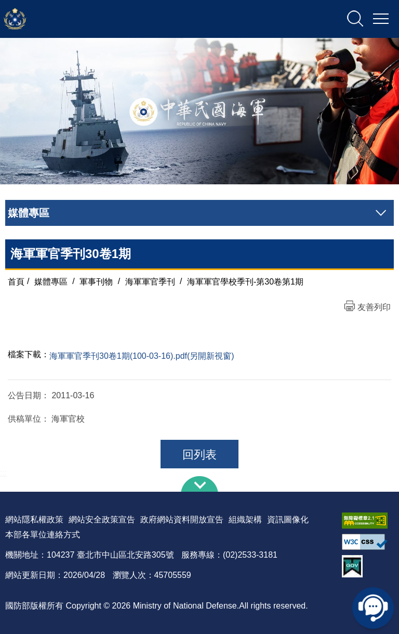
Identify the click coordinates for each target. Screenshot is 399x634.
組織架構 (245, 519)
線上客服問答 (373, 608)
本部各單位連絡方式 (42, 534)
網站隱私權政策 (34, 519)
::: (3, 472)
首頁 (16, 281)
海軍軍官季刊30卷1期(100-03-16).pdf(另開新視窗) (141, 356)
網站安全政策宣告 (102, 519)
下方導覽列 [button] (199, 484)
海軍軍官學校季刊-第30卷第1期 (245, 281)
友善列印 (374, 307)
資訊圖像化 (288, 519)
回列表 (199, 454)
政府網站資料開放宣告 (181, 519)
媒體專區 (51, 281)
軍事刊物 (96, 281)
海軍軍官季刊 (150, 281)
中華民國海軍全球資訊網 (112, 19)
